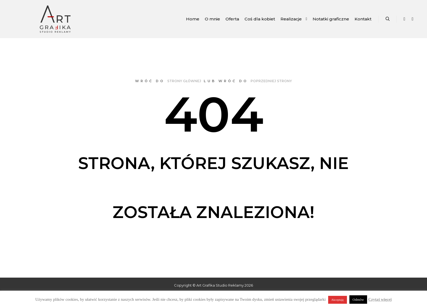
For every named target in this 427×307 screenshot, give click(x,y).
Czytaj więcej (380, 299)
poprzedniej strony (271, 81)
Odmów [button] (358, 299)
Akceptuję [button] (337, 299)
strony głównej (184, 81)
